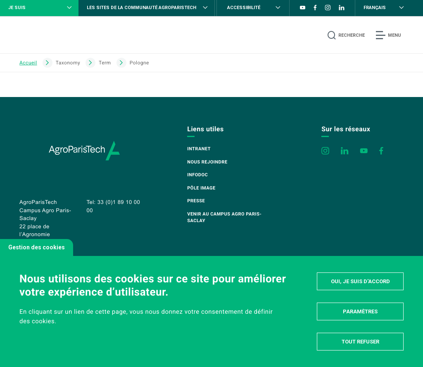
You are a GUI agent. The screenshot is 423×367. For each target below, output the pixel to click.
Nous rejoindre (207, 162)
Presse (196, 201)
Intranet (199, 149)
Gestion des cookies (36, 247)
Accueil (28, 63)
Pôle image (201, 188)
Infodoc (197, 175)
